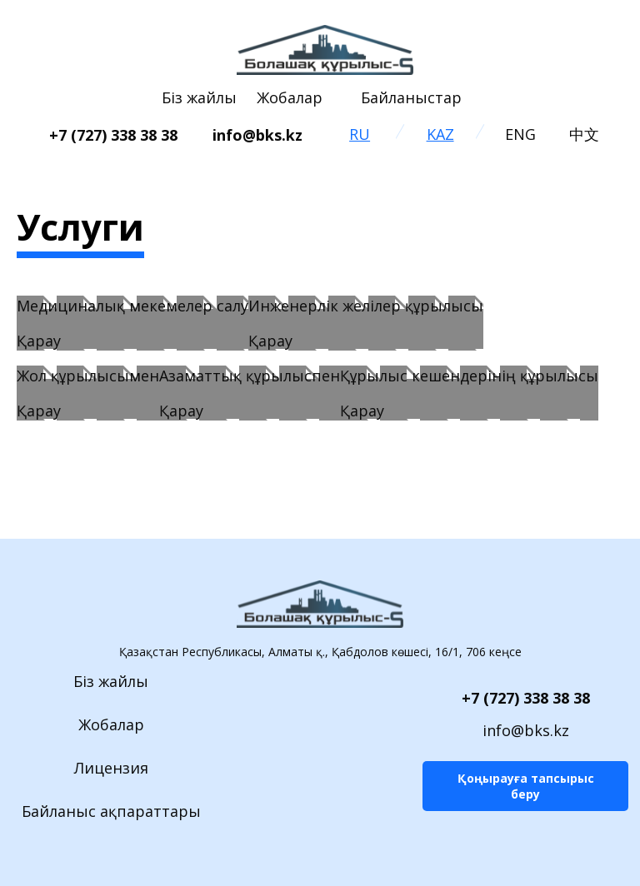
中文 (584, 134)
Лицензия (111, 768)
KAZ (440, 134)
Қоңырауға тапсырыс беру (526, 786)
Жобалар (289, 97)
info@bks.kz (525, 730)
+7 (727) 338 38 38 (526, 698)
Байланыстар (411, 97)
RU (359, 134)
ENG (520, 134)
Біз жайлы (199, 97)
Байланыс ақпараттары (111, 811)
